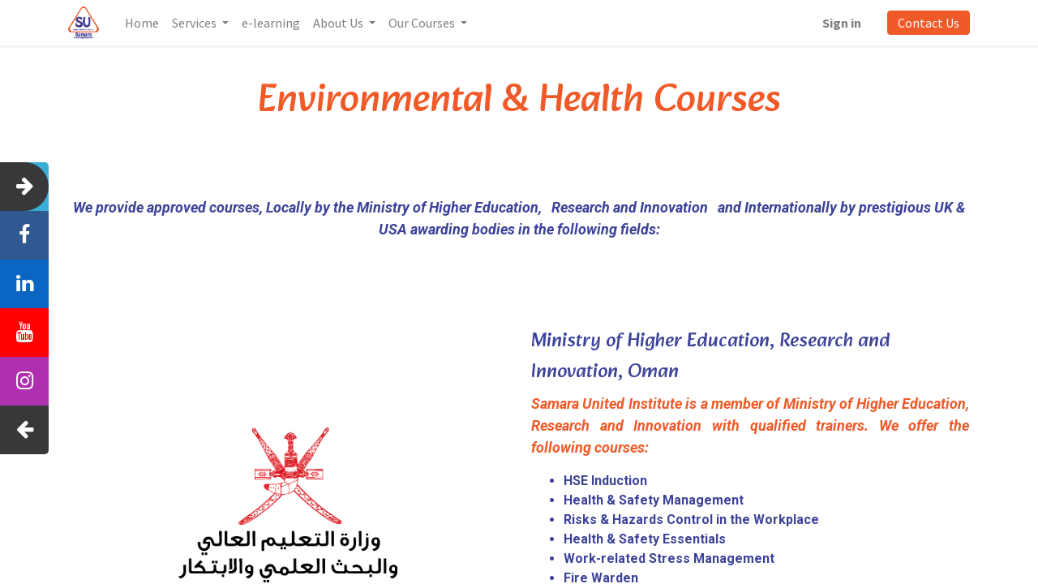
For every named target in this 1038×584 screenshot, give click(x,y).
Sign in (840, 23)
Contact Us (928, 23)
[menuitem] (142, 22)
